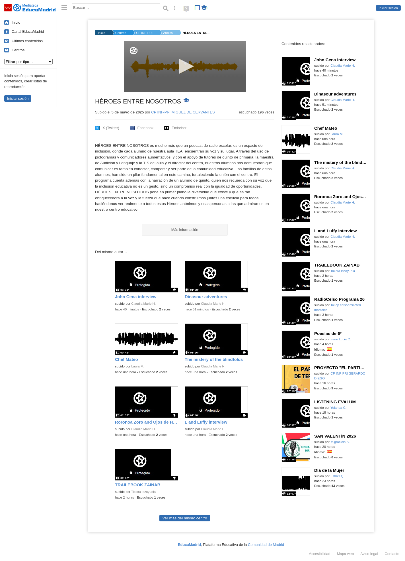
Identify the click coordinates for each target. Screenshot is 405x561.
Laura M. (137, 366)
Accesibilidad (319, 554)
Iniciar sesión (388, 8)
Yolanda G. (338, 407)
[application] (185, 66)
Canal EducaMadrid (28, 31)
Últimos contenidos (27, 41)
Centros (18, 50)
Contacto (392, 554)
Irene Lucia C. (340, 339)
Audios (168, 32)
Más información (184, 229)
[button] (185, 66)
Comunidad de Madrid (266, 544)
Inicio (16, 22)
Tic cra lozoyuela (143, 491)
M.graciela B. (340, 442)
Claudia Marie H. (143, 303)
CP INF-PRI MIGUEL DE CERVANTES (183, 112)
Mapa (345, 554)
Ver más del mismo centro (184, 518)
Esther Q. (337, 476)
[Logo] (133, 50)
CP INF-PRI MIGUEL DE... (144, 32)
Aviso (369, 554)
